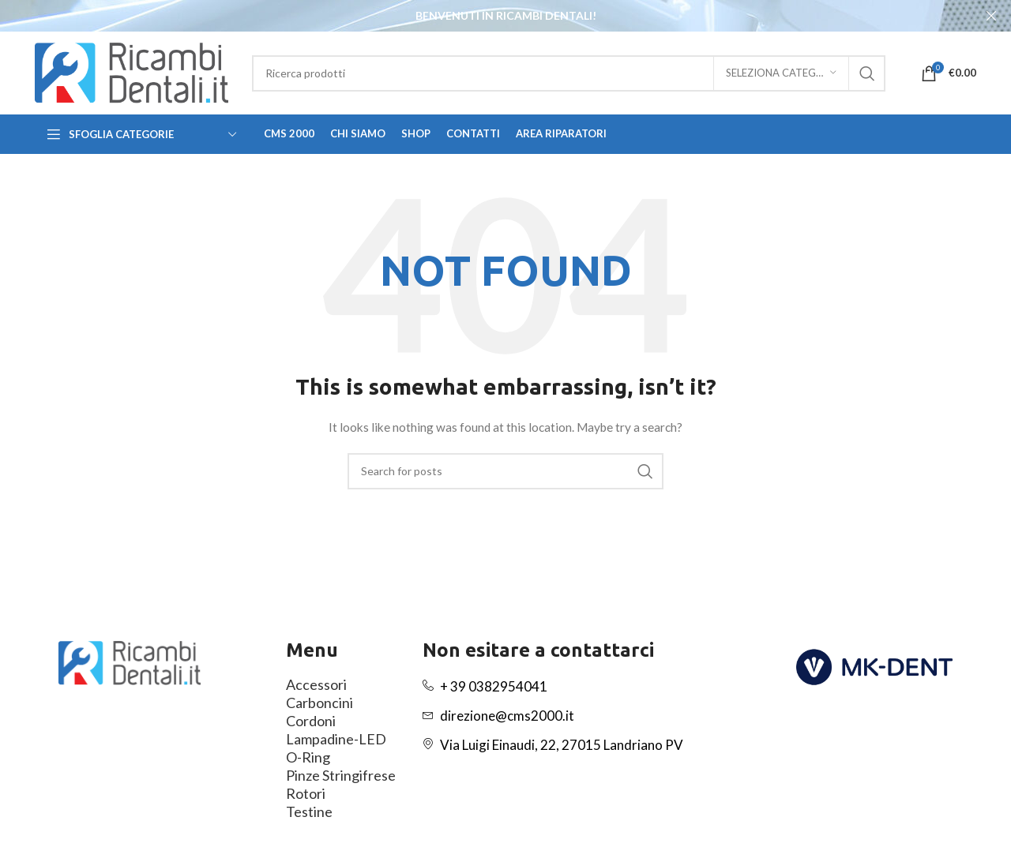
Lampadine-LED (336, 738)
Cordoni (311, 720)
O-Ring (308, 756)
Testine (309, 810)
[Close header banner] (991, 16)
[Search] (568, 72)
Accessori (316, 683)
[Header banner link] (482, 16)
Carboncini (319, 701)
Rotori (305, 792)
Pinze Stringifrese (341, 774)
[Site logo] (131, 71)
